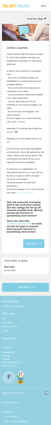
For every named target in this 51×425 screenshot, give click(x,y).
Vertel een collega (36, 19)
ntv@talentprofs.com (19, 223)
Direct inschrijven (10, 326)
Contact (5, 330)
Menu (43, 6)
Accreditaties (8, 322)
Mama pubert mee (25, 192)
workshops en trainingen (13, 306)
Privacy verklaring (10, 402)
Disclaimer (7, 412)
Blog (4, 318)
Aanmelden (33, 243)
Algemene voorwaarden (13, 393)
